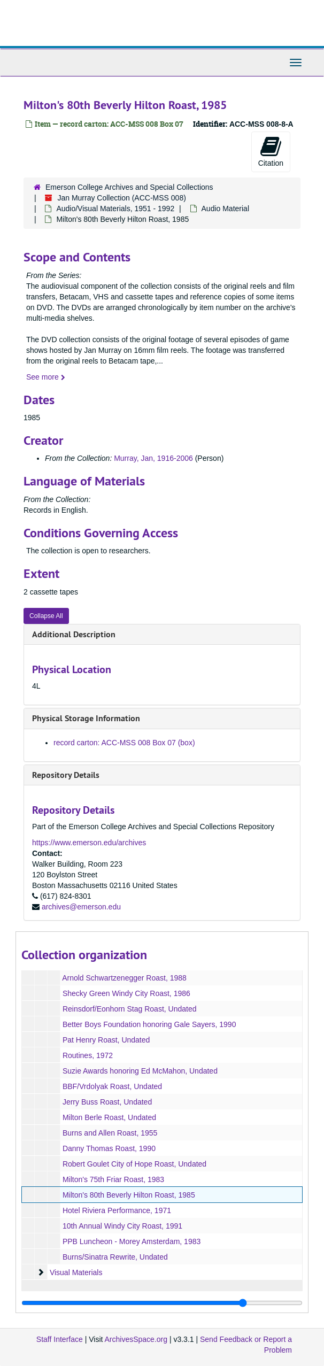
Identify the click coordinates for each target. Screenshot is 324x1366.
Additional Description (73, 634)
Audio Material (226, 208)
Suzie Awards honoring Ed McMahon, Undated (140, 1071)
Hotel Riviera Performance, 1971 (117, 1210)
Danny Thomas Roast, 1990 (109, 1148)
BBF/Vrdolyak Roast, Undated (112, 1086)
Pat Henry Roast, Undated (106, 1040)
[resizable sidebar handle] (162, 1303)
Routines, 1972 (88, 1055)
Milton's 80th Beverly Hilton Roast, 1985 (129, 1195)
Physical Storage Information (86, 718)
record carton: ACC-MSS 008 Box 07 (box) (124, 742)
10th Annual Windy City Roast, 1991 (122, 1226)
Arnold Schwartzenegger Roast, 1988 (124, 978)
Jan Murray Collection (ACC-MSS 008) (121, 198)
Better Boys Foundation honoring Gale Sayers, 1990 (149, 1024)
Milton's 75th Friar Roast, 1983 (113, 1179)
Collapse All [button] (46, 616)
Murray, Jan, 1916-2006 (153, 458)
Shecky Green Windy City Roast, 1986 (126, 993)
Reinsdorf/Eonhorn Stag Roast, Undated (130, 1009)
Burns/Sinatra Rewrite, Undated (115, 1257)
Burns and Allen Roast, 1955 (110, 1133)
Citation (270, 151)
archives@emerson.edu (81, 906)
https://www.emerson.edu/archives (89, 842)
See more (45, 377)
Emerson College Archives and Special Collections (129, 187)
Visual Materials (76, 1272)
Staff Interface (59, 1339)
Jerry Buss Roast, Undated (107, 1102)
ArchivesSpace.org (136, 1339)
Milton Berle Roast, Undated (109, 1117)
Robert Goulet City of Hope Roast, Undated (134, 1164)
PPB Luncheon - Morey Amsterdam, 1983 (131, 1241)
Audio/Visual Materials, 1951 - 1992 (115, 208)
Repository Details (65, 775)
